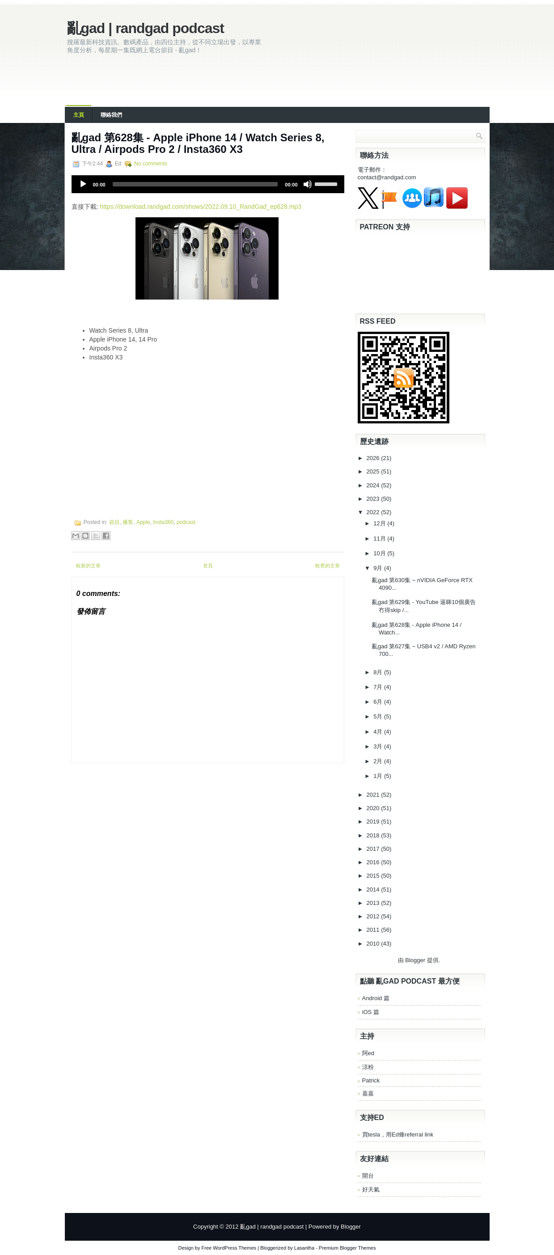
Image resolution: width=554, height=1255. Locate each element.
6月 (378, 701)
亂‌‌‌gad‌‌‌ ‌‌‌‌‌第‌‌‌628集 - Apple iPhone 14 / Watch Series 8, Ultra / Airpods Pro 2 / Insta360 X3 (198, 143)
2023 (374, 498)
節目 (114, 522)
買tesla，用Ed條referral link (398, 1134)
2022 (374, 512)
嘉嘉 (368, 1093)
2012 (374, 916)
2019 (374, 821)
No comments (150, 164)
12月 (380, 523)
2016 (374, 862)
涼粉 (368, 1067)
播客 (128, 522)
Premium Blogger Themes (347, 1248)
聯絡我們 (111, 115)
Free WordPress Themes (229, 1248)
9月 (378, 568)
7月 (378, 687)
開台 (368, 1175)
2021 (374, 794)
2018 (374, 835)
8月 (378, 672)
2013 (374, 903)
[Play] (83, 184)
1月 (378, 776)
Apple (143, 522)
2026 (374, 458)
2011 (374, 929)
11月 (380, 538)
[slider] (195, 184)
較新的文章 (88, 565)
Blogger (415, 960)
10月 (380, 553)
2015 (374, 875)
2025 (374, 471)
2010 (374, 943)
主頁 (78, 115)
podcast (186, 522)
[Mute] (307, 184)
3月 (378, 746)
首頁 (208, 565)
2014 (374, 889)
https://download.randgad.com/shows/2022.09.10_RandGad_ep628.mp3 (200, 206)
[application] (208, 184)
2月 (378, 761)
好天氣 (371, 1189)
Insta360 (163, 522)
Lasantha (304, 1248)
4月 (378, 731)
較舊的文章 (327, 565)
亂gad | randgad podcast (145, 28)
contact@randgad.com (387, 177)
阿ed (368, 1053)
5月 (378, 716)
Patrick (371, 1080)
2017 (374, 848)
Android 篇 (375, 998)
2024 (374, 485)
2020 (374, 808)
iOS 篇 (370, 1012)
